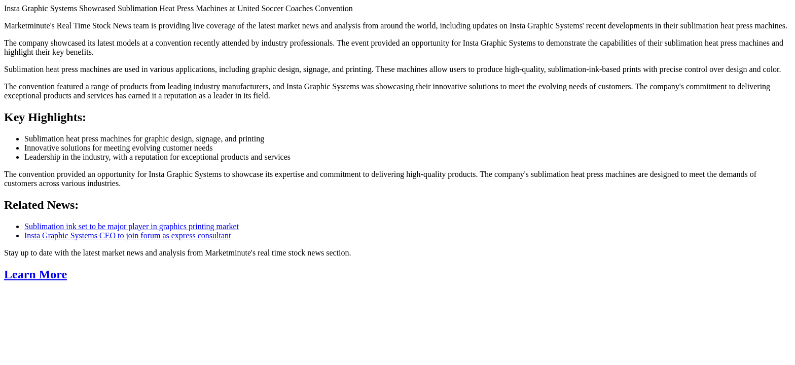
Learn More (35, 274)
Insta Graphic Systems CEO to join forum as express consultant (127, 235)
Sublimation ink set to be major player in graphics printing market (131, 226)
